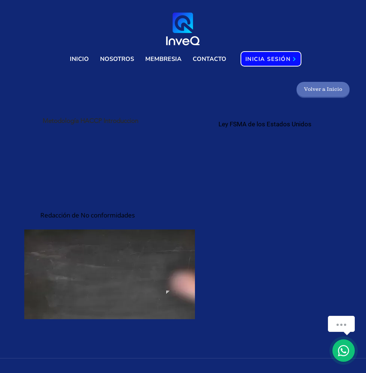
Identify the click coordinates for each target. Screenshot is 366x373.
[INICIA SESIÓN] (271, 59)
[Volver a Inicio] (323, 89)
